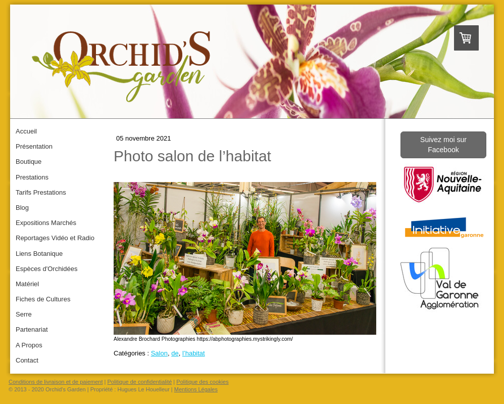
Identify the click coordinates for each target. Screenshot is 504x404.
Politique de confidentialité (140, 382)
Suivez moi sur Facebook (443, 145)
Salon (159, 353)
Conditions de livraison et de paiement (56, 382)
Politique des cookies (202, 382)
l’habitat (193, 353)
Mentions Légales (196, 389)
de (174, 353)
